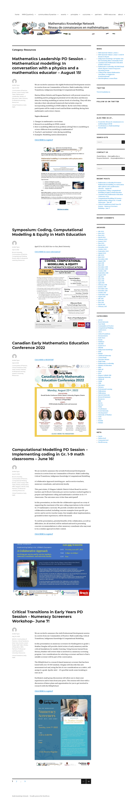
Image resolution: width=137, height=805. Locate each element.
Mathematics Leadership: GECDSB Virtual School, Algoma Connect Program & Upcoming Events (111, 68)
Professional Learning (18, 100)
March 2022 (102, 237)
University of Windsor (105, 415)
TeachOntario (102, 409)
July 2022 (101, 231)
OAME (100, 381)
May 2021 (101, 243)
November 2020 (103, 247)
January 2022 (102, 241)
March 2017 (101, 304)
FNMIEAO (101, 342)
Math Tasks (19, 645)
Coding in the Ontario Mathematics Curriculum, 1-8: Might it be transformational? (109, 74)
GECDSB (100, 344)
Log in (100, 436)
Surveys (100, 405)
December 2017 (103, 289)
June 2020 (101, 257)
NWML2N (101, 379)
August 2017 (101, 296)
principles (74, 14)
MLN (99, 373)
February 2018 (102, 285)
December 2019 (103, 259)
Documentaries (103, 336)
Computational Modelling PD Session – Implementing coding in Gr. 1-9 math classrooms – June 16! (50, 454)
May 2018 (101, 281)
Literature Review (103, 359)
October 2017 (102, 293)
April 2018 (101, 283)
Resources (15, 102)
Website (100, 423)
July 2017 (100, 298)
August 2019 (102, 261)
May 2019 (101, 265)
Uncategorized (102, 413)
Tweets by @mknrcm (103, 92)
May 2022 (101, 235)
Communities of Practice (19, 90)
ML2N (100, 371)
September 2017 (103, 294)
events (63, 14)
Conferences (102, 330)
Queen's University (17, 373)
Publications (102, 391)
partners (98, 14)
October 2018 (102, 271)
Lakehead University (104, 355)
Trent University (103, 411)
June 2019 (101, 263)
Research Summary (104, 397)
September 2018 (103, 273)
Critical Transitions (17, 105)
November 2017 (102, 291)
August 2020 (102, 253)
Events (14, 92)
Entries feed (102, 438)
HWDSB (100, 348)
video (100, 419)
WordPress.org (102, 442)
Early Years (15, 643)
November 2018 (103, 269)
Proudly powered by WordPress (39, 796)
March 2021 (101, 245)
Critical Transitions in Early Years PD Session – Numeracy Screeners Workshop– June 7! (47, 616)
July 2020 (101, 255)
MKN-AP (100, 369)
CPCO (100, 332)
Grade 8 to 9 (102, 346)
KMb (99, 351)
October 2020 (102, 249)
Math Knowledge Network (20, 796)
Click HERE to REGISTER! (44, 360)
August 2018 (102, 275)
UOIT (99, 417)
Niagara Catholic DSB (22, 486)
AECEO (14, 639)
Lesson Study (21, 92)
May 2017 (101, 302)
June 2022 (101, 233)
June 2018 (101, 279)
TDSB (100, 407)
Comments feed (103, 440)
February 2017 (102, 306)
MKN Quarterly (28, 14)
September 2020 (103, 251)
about (120, 14)
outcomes (86, 14)
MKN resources (110, 14)
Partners (25, 98)
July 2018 (101, 277)
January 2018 (102, 287)
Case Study (101, 324)
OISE (99, 383)
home (17, 14)
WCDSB (100, 421)
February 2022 (102, 239)
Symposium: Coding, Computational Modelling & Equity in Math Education (49, 232)
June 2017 (101, 300)
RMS (99, 401)
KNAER (100, 353)
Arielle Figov (16, 85)
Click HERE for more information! (47, 252)
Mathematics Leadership (106, 363)
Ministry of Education (22, 484)
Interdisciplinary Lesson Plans (107, 78)
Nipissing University (104, 377)
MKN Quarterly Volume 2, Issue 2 (108, 53)
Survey (100, 403)
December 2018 (103, 267)
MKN (20, 98)
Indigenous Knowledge (105, 349)
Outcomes (101, 385)
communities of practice (47, 14)
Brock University (17, 252)
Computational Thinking (19, 256)
